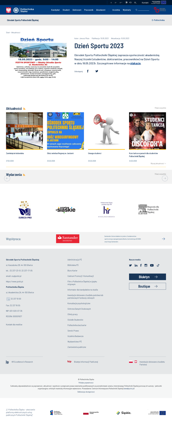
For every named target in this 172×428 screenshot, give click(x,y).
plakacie (135, 63)
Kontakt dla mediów (14, 324)
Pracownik (88, 9)
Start (8, 32)
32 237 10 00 (16, 298)
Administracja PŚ (75, 259)
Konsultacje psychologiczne (79, 303)
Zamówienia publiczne (77, 347)
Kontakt (145, 2)
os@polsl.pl (16, 276)
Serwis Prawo (73, 330)
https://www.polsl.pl (14, 281)
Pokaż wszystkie (160, 108)
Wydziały (127, 9)
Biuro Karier (72, 270)
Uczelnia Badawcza (75, 336)
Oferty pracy (73, 314)
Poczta (102, 2)
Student (66, 9)
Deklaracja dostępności (86, 392)
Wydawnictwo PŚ (75, 341)
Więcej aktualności (157, 163)
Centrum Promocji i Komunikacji (81, 276)
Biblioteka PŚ (73, 265)
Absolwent (100, 9)
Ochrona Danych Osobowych (79, 308)
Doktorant (77, 9)
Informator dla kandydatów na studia (83, 289)
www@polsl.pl (129, 388)
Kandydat (55, 9)
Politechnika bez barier (77, 325)
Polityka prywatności (86, 383)
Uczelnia (116, 9)
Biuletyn (144, 277)
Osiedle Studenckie (75, 319)
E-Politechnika (158, 20)
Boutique (144, 286)
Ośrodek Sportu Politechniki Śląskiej (22, 20)
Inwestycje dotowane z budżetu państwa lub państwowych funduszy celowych (85, 296)
